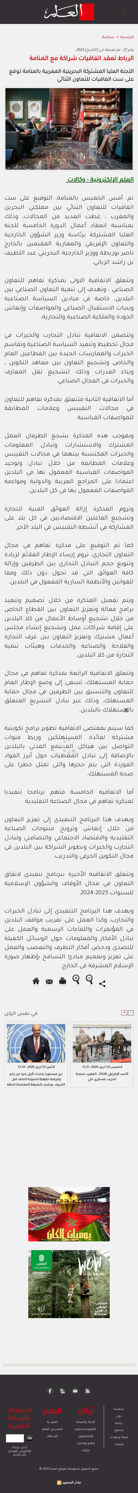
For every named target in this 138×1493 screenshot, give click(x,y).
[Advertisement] (47, 746)
